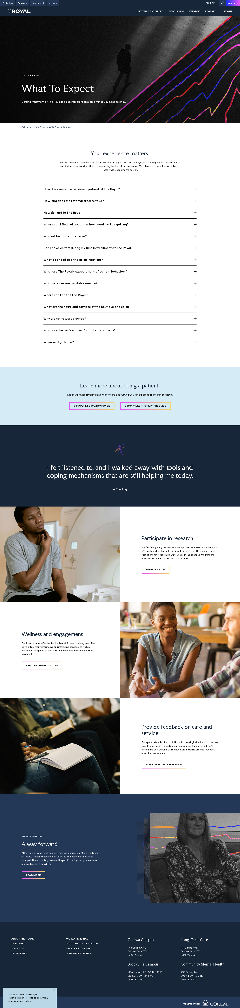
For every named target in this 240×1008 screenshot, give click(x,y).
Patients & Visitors (150, 11)
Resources (176, 11)
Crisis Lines (19, 953)
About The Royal (22, 939)
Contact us (19, 944)
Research (211, 11)
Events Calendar (78, 948)
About (228, 11)
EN (207, 3)
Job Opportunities (78, 953)
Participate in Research (82, 944)
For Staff (17, 948)
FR (213, 3)
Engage (194, 11)
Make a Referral (77, 939)
